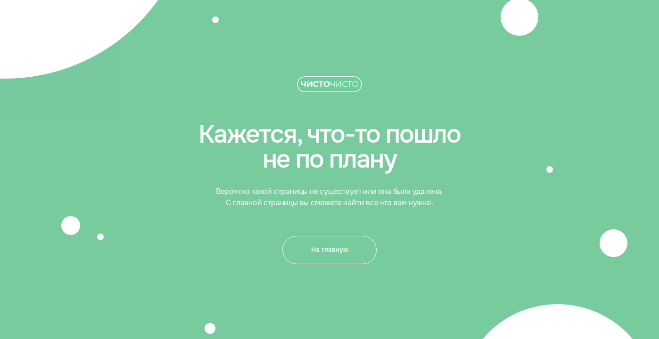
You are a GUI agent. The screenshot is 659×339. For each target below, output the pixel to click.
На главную (329, 249)
